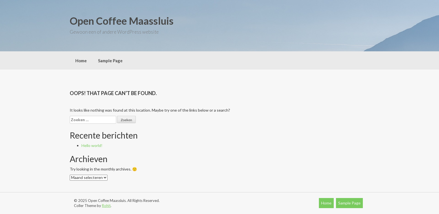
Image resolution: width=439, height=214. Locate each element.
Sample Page (110, 60)
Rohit (106, 205)
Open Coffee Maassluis (122, 21)
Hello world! (91, 145)
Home (81, 60)
